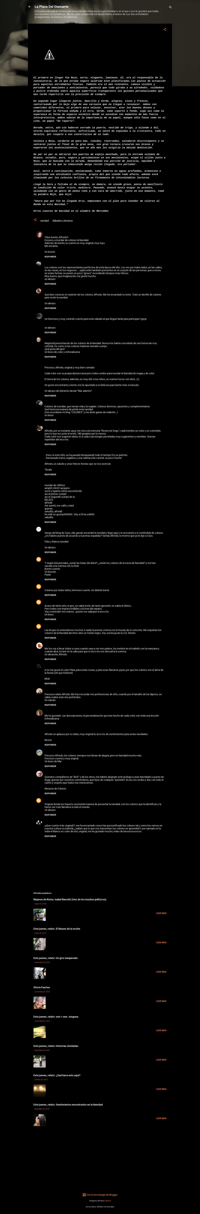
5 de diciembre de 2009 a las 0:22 (63, 263)
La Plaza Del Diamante (51, 7)
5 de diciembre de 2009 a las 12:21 (78, 363)
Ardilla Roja (51, 290)
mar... (48, 750)
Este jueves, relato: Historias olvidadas (55, 1046)
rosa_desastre (53, 601)
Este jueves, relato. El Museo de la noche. (57, 928)
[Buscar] (170, 7)
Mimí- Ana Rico (53, 643)
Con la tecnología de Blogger (100, 1194)
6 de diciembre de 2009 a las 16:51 (77, 690)
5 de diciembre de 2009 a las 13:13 (77, 426)
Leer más (161, 913)
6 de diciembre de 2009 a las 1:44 (71, 626)
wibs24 (108, 1201)
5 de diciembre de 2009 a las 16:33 (69, 451)
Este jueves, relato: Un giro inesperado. (55, 958)
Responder (50, 257)
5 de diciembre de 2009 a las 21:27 (66, 586)
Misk (47, 665)
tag (46, 232)
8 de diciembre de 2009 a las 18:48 (81, 800)
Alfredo (49, 772)
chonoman (51, 558)
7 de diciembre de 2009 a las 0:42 (69, 730)
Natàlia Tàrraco (54, 426)
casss (48, 401)
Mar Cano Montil (54, 362)
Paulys (48, 585)
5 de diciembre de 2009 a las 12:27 (65, 402)
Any (47, 262)
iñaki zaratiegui (54, 689)
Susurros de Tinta (55, 820)
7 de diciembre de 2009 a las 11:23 (65, 751)
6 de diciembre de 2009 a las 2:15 (76, 644)
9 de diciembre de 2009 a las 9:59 (79, 821)
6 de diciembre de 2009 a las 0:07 (75, 601)
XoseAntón (51, 528)
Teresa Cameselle (55, 711)
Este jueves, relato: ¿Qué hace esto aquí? (56, 1075)
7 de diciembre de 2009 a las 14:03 (67, 773)
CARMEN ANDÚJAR (56, 799)
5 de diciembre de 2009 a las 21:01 (71, 559)
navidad (44, 220)
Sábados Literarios (62, 220)
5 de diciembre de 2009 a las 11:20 (81, 339)
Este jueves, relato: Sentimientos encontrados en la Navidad (68, 1104)
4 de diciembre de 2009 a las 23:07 (63, 233)
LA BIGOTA (51, 625)
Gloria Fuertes (41, 987)
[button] (165, 30)
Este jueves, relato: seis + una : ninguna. (56, 1016)
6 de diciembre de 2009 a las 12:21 (64, 666)
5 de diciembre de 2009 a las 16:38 (69, 481)
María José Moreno (56, 338)
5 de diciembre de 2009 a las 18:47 (71, 528)
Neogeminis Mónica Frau (59, 314)
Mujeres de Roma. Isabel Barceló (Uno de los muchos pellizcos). (70, 899)
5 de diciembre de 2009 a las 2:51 (72, 290)
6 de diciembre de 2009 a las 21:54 (79, 711)
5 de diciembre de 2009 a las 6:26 (87, 315)
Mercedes (102, 211)
